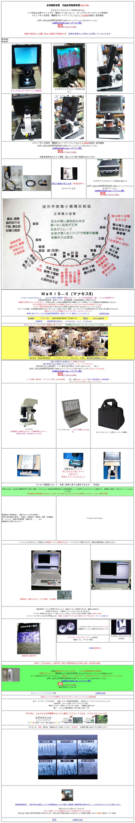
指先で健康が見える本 (62, 184)
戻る (54, 820)
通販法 (85, 318)
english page (100, 693)
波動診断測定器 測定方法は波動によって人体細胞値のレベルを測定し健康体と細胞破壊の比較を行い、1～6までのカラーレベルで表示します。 (68, 804)
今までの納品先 (98, 318)
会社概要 (31, 318)
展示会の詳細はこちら (97, 358)
